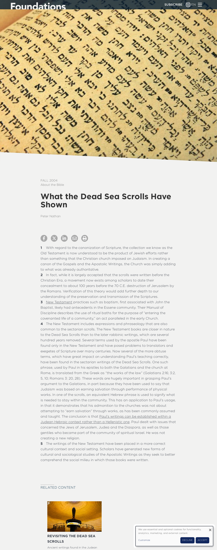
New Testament (59, 302)
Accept (202, 540)
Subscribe (173, 4)
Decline (187, 540)
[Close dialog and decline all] (210, 528)
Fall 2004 (49, 180)
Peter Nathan (51, 216)
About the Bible (52, 185)
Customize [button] (144, 540)
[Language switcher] (188, 4)
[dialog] (174, 536)
